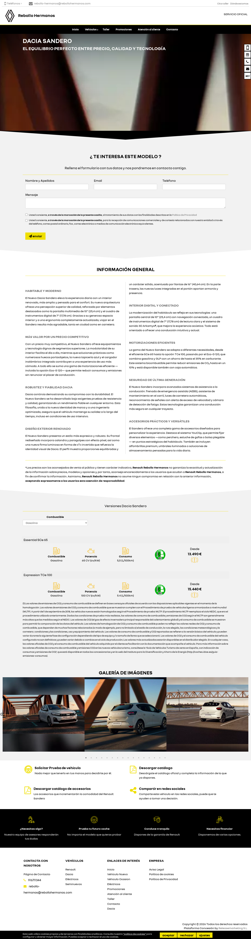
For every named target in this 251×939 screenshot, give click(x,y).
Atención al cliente (149, 29)
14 (154, 758)
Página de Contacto (37, 874)
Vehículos (90, 29)
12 (144, 758)
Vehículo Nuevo (117, 874)
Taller (106, 29)
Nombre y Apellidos (39, 180)
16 (165, 758)
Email (98, 180)
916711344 (34, 880)
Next (248, 714)
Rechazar (187, 935)
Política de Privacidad (184, 214)
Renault (70, 869)
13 (149, 758)
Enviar (35, 236)
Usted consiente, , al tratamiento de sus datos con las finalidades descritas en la (113, 214)
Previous (2, 714)
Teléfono (169, 180)
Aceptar (168, 935)
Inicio (75, 29)
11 (138, 758)
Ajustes (204, 935)
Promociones (124, 29)
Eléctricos (71, 879)
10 (133, 758)
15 (160, 758)
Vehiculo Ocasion (118, 879)
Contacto (172, 29)
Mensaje (31, 195)
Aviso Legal (156, 869)
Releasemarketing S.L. (232, 928)
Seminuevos (73, 884)
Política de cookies (161, 874)
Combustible (55, 517)
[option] (44, 714)
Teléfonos (12, 3)
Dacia (69, 874)
